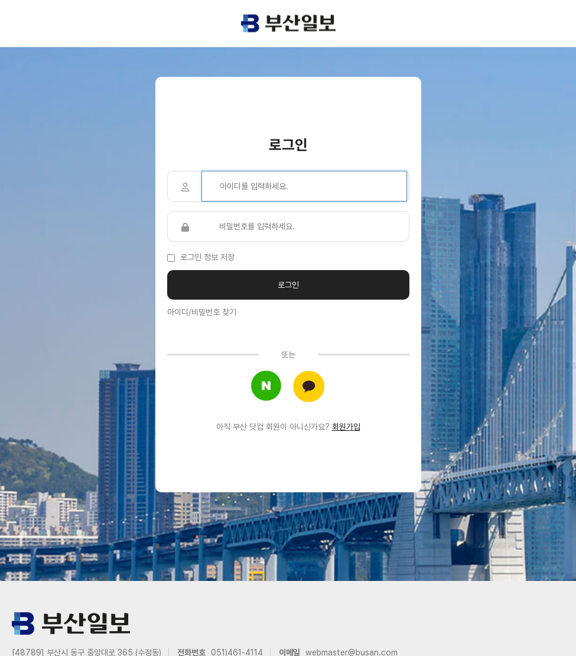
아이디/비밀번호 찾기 (201, 312)
